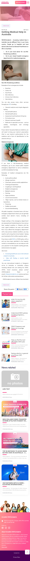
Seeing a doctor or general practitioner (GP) (19, 354)
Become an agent (20, 2)
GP (10, 104)
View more (4, 547)
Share (20, 289)
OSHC (13, 239)
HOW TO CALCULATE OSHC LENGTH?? (18, 300)
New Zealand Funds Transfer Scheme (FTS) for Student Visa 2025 (15, 420)
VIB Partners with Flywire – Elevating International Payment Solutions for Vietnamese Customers (14, 484)
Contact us (16, 553)
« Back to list (6, 25)
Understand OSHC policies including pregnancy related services (19, 314)
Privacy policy (16, 557)
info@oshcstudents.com (12, 274)
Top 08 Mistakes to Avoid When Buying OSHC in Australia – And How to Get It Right (15, 452)
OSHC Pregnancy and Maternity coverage (18, 327)
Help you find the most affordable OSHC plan (18, 341)
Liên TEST (6, 389)
